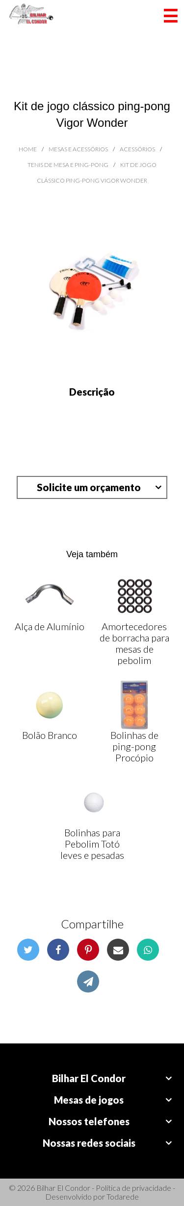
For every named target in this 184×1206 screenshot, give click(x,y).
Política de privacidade (133, 1187)
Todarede (122, 1196)
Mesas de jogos (89, 1100)
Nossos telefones (89, 1121)
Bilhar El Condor (89, 1078)
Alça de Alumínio (49, 626)
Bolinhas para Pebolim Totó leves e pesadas (92, 844)
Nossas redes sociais (89, 1143)
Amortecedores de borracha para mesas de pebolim (134, 643)
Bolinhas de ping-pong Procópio (134, 746)
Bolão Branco (49, 735)
